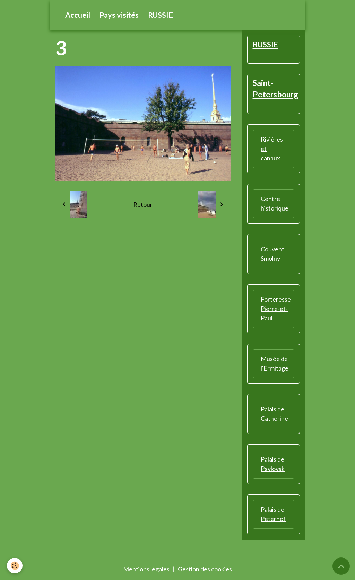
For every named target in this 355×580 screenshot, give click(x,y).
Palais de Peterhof (273, 514)
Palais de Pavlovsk (273, 463)
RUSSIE (160, 14)
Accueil (77, 14)
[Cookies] (15, 565)
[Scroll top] (341, 566)
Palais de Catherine (274, 413)
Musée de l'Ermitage (274, 363)
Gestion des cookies (205, 569)
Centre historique (274, 203)
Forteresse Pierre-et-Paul (276, 308)
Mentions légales (146, 569)
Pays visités (119, 14)
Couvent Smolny (272, 253)
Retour (143, 204)
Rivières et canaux (272, 148)
